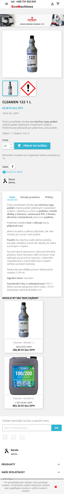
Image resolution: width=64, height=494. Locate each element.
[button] (5, 20)
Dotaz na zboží (12, 171)
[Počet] (6, 145)
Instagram (22, 437)
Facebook (5, 437)
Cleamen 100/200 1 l (23, 342)
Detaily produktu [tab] (30, 197)
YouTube (13, 437)
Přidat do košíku (32, 146)
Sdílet (12, 166)
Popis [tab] (12, 197)
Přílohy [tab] (49, 197)
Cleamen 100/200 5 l (23, 398)
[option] (32, 20)
